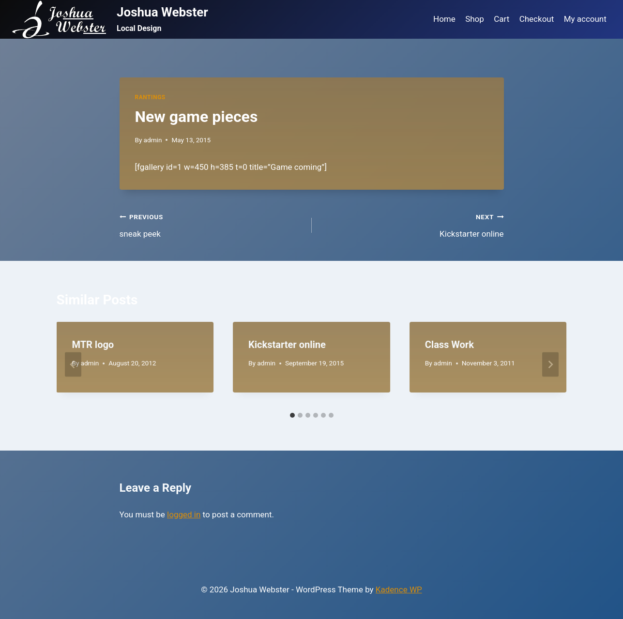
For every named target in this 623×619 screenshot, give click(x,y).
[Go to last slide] (73, 364)
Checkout (536, 19)
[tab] (292, 415)
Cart (501, 19)
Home (444, 19)
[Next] (550, 364)
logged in (183, 514)
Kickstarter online (412, 224)
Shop (474, 19)
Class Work (449, 344)
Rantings (150, 97)
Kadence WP (399, 589)
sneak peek (212, 224)
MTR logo (93, 344)
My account (585, 19)
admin (153, 140)
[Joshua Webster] (110, 19)
